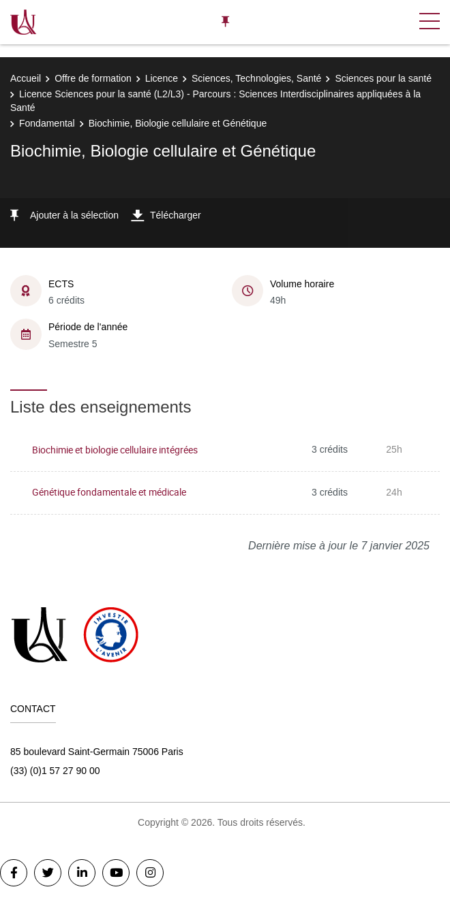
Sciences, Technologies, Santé (256, 78)
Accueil (25, 78)
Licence (161, 78)
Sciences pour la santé (383, 78)
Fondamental (47, 123)
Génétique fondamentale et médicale (109, 491)
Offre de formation (93, 78)
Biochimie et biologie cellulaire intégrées (115, 449)
